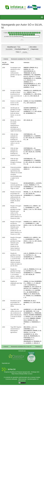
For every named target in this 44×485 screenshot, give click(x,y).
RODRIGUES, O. (35, 336)
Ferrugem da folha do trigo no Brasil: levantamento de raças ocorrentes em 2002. (16, 94)
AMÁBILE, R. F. (28, 82)
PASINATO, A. (32, 285)
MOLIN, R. (37, 343)
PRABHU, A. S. (28, 302)
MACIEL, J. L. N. (28, 191)
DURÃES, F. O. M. (29, 87)
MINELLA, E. (27, 167)
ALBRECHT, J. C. (35, 85)
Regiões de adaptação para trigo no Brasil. (16, 283)
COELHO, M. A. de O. (30, 109)
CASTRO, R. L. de (31, 255)
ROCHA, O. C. (31, 80)
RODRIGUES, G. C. (29, 78)
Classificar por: (11, 47)
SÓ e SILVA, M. (34, 96)
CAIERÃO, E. (30, 188)
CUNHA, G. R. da (29, 101)
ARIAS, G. (27, 169)
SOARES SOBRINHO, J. (31, 108)
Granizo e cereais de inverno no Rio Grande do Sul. (16, 102)
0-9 (9, 32)
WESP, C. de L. (31, 92)
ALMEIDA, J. (29, 343)
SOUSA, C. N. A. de (31, 316)
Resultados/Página (21, 49)
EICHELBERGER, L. (29, 183)
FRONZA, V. (27, 322)
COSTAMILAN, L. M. (30, 134)
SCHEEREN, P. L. (29, 94)
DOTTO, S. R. (28, 288)
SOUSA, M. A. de (33, 320)
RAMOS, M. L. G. (29, 69)
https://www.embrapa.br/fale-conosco (22, 373)
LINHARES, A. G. (29, 328)
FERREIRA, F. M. (29, 74)
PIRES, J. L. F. (31, 283)
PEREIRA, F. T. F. (34, 185)
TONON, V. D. (30, 295)
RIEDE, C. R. (27, 294)
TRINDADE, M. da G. (30, 73)
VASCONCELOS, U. (29, 71)
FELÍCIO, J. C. (30, 290)
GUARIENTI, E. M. (29, 334)
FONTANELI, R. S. (29, 337)
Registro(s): (35, 49)
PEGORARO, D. (28, 341)
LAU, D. (26, 253)
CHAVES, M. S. (28, 90)
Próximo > (38, 59)
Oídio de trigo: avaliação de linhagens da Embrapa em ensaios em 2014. (15, 151)
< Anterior (5, 59)
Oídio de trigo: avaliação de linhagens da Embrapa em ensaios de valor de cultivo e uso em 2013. (15, 139)
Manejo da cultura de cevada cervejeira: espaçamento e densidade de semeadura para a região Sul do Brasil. (16, 125)
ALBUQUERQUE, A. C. (30, 83)
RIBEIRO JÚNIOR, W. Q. (31, 67)
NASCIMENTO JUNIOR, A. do (32, 330)
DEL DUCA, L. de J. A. (30, 327)
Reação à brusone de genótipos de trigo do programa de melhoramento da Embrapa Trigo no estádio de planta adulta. (16, 197)
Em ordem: (33, 47)
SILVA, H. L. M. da (34, 76)
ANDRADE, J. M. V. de (32, 311)
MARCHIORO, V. (34, 292)
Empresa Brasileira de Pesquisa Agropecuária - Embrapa (20, 372)
